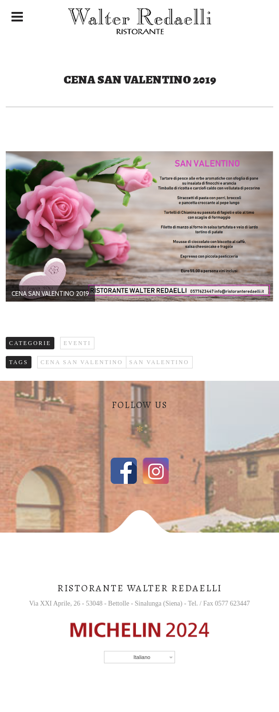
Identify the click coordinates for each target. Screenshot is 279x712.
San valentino (159, 362)
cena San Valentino (82, 362)
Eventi (77, 343)
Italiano (142, 657)
